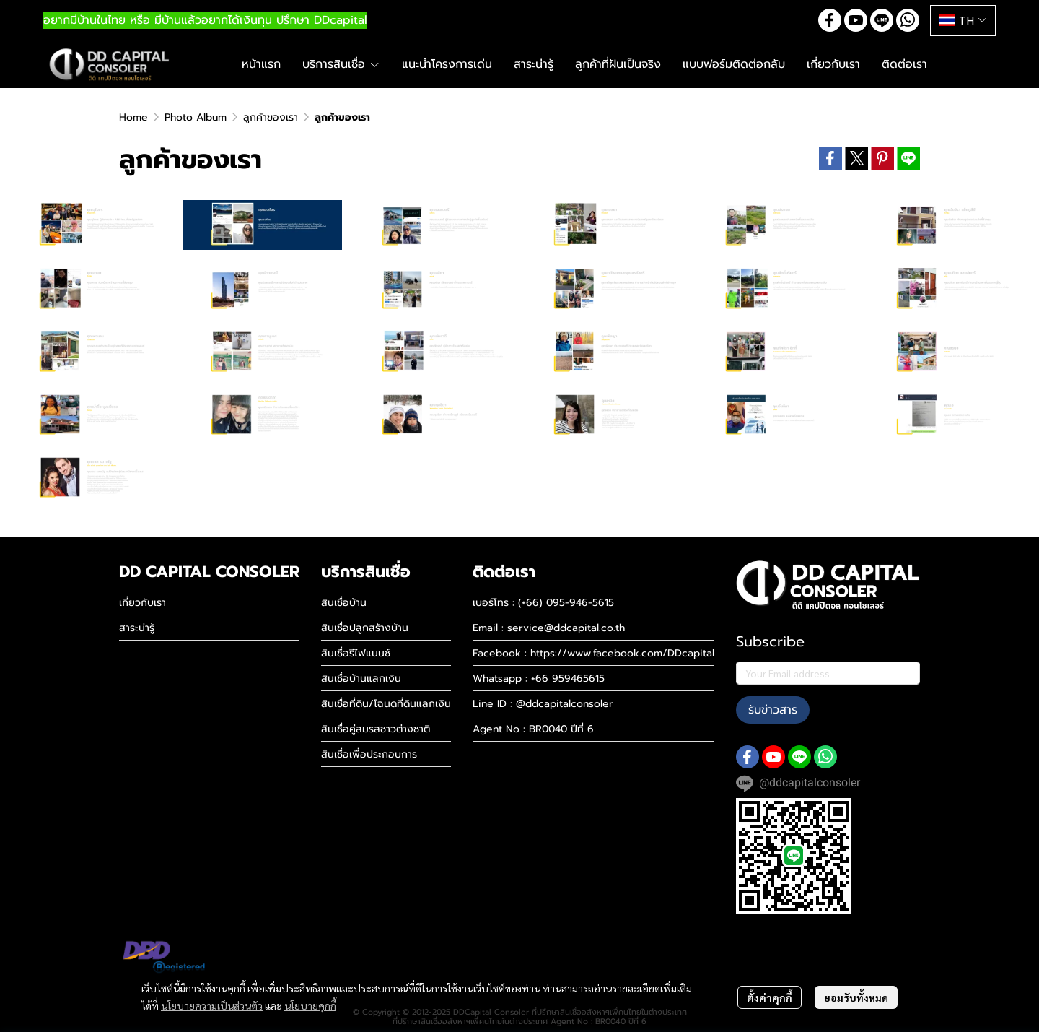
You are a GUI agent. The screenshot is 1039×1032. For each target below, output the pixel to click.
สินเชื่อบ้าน (344, 602)
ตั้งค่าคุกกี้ (769, 997)
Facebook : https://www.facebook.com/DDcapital (593, 653)
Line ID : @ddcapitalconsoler (543, 703)
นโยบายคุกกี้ (310, 1005)
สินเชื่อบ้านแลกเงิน (361, 678)
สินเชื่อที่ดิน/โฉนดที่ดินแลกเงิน (386, 703)
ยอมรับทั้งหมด (856, 997)
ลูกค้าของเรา (270, 117)
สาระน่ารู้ (136, 628)
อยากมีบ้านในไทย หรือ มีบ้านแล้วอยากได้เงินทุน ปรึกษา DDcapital (205, 20)
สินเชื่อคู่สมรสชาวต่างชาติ (375, 729)
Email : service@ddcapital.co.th (549, 628)
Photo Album (196, 117)
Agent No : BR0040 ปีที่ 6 (533, 729)
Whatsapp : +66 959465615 (539, 678)
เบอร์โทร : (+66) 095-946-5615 (543, 602)
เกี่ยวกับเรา (142, 602)
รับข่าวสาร (772, 710)
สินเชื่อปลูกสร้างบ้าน (364, 628)
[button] (963, 20)
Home (133, 117)
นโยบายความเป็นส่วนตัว (212, 1005)
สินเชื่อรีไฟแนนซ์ (355, 653)
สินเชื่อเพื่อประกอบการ (369, 754)
